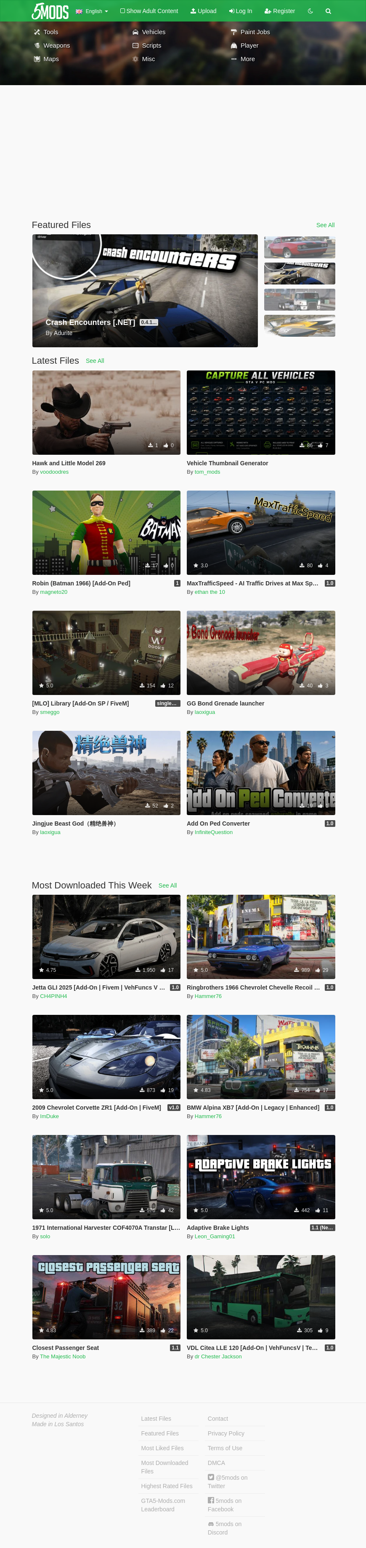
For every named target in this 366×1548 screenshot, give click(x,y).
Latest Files (156, 1418)
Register (280, 11)
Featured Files (160, 1433)
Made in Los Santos (58, 1424)
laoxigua (205, 712)
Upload (203, 11)
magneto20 (53, 592)
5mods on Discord (224, 1528)
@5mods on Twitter (228, 1481)
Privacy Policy (226, 1433)
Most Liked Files (162, 1448)
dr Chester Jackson (218, 1356)
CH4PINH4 (53, 996)
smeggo (49, 712)
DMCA (216, 1462)
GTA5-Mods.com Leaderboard (163, 1505)
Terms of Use (225, 1448)
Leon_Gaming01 (215, 1236)
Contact (218, 1418)
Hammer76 (208, 996)
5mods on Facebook (224, 1505)
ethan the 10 (210, 592)
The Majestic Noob (62, 1356)
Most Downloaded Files (164, 1467)
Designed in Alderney (60, 1415)
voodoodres (54, 472)
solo (45, 1236)
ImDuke (49, 1116)
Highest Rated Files (167, 1486)
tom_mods (207, 472)
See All (325, 225)
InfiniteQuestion (214, 832)
